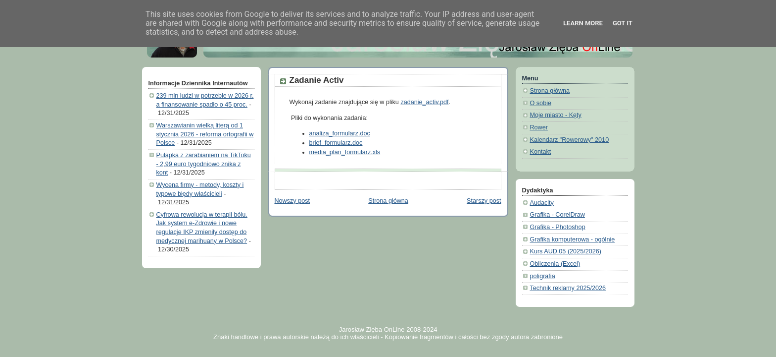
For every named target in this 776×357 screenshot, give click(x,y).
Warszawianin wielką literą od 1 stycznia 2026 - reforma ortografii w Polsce (205, 134)
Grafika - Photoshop (557, 227)
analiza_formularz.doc (339, 133)
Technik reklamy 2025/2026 (568, 288)
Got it (622, 23)
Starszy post (484, 200)
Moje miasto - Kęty (556, 115)
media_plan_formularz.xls (345, 152)
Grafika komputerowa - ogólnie (572, 239)
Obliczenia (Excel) (555, 263)
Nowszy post (292, 200)
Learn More (583, 23)
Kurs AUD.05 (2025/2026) (565, 251)
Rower (539, 127)
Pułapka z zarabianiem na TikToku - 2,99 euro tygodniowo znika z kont (203, 164)
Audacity (542, 202)
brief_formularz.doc (336, 142)
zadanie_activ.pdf (424, 102)
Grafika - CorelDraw (557, 214)
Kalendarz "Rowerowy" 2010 (569, 139)
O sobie (540, 103)
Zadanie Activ (317, 80)
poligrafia (542, 276)
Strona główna (388, 200)
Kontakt (540, 151)
